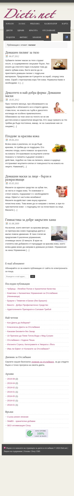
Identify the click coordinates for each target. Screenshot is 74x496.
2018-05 (11, 396)
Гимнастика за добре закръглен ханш (30, 219)
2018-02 (11, 400)
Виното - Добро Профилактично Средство (27, 305)
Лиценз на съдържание (13, 451)
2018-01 (11, 405)
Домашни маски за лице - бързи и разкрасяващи (28, 178)
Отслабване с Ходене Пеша (20, 340)
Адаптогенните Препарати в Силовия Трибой (29, 309)
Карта (65, 24)
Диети (9, 30)
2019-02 (11, 387)
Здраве (20, 30)
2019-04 (11, 383)
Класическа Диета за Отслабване (23, 327)
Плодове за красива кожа (22, 136)
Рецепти (10, 37)
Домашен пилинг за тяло (22, 52)
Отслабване (48, 30)
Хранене (37, 37)
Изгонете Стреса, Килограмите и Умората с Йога (30, 344)
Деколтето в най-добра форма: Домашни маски (33, 94)
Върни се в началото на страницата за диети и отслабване (30, 448)
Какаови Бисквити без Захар (21, 331)
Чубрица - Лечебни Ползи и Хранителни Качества (31, 289)
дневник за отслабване (42, 362)
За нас (22, 24)
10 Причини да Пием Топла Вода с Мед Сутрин (30, 336)
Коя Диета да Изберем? (18, 322)
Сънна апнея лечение (17, 417)
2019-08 (11, 379)
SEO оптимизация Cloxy (19, 425)
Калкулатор (50, 24)
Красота (33, 30)
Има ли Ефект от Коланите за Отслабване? (28, 349)
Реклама (34, 24)
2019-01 (11, 392)
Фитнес (24, 37)
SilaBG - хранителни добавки (21, 421)
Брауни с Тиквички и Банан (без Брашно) (27, 300)
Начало (10, 24)
